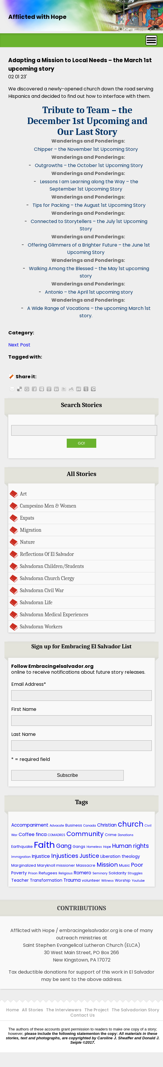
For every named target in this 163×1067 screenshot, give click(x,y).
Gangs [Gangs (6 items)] (79, 846)
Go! (81, 443)
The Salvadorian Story (135, 1010)
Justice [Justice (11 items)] (89, 856)
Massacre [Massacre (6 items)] (85, 865)
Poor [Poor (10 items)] (137, 864)
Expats (27, 518)
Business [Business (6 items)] (73, 825)
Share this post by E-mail (12, 389)
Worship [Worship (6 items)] (123, 880)
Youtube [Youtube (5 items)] (138, 880)
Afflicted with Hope (37, 17)
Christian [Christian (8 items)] (107, 825)
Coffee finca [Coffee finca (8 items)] (33, 834)
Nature (27, 542)
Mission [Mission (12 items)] (107, 864)
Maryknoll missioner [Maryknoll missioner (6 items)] (56, 865)
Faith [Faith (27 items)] (44, 845)
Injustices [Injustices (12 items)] (64, 856)
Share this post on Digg (27, 389)
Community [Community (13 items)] (85, 834)
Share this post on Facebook (34, 389)
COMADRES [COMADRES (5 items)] (56, 835)
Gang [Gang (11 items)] (63, 846)
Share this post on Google (49, 389)
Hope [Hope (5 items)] (107, 847)
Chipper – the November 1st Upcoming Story (86, 149)
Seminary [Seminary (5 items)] (99, 873)
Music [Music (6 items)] (124, 865)
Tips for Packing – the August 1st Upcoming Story (89, 205)
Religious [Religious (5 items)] (65, 873)
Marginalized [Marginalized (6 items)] (23, 865)
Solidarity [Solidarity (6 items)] (117, 873)
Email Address (28, 684)
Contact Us (82, 1015)
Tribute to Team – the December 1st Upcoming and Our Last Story (87, 121)
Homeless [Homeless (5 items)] (94, 847)
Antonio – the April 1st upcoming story (89, 292)
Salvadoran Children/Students (52, 566)
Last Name (23, 734)
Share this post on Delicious (19, 389)
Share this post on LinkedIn (56, 389)
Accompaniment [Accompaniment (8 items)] (29, 825)
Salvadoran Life (36, 602)
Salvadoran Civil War (42, 590)
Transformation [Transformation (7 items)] (46, 880)
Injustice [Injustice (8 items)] (41, 856)
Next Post (19, 344)
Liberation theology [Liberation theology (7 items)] (120, 856)
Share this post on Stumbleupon (78, 389)
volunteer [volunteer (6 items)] (91, 880)
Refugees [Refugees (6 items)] (48, 873)
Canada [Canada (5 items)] (89, 825)
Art (23, 494)
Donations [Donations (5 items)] (125, 835)
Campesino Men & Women (48, 506)
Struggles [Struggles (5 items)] (135, 873)
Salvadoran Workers (41, 627)
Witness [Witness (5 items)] (107, 880)
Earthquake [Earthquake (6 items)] (22, 846)
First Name (23, 709)
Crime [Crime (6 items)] (111, 834)
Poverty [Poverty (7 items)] (19, 873)
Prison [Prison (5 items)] (33, 873)
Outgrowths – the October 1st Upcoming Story (89, 165)
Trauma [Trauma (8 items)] (72, 880)
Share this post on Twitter (63, 389)
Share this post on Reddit (71, 389)
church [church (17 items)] (131, 824)
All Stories (32, 1010)
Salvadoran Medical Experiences (54, 614)
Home (12, 1010)
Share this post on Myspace (41, 389)
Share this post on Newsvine (86, 389)
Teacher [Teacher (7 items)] (20, 880)
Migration (30, 530)
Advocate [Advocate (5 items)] (57, 825)
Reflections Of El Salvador (47, 554)
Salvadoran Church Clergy (47, 578)
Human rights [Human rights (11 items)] (130, 846)
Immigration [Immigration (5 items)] (21, 857)
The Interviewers (64, 1010)
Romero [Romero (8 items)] (82, 873)
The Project (96, 1010)
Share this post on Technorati (93, 389)
